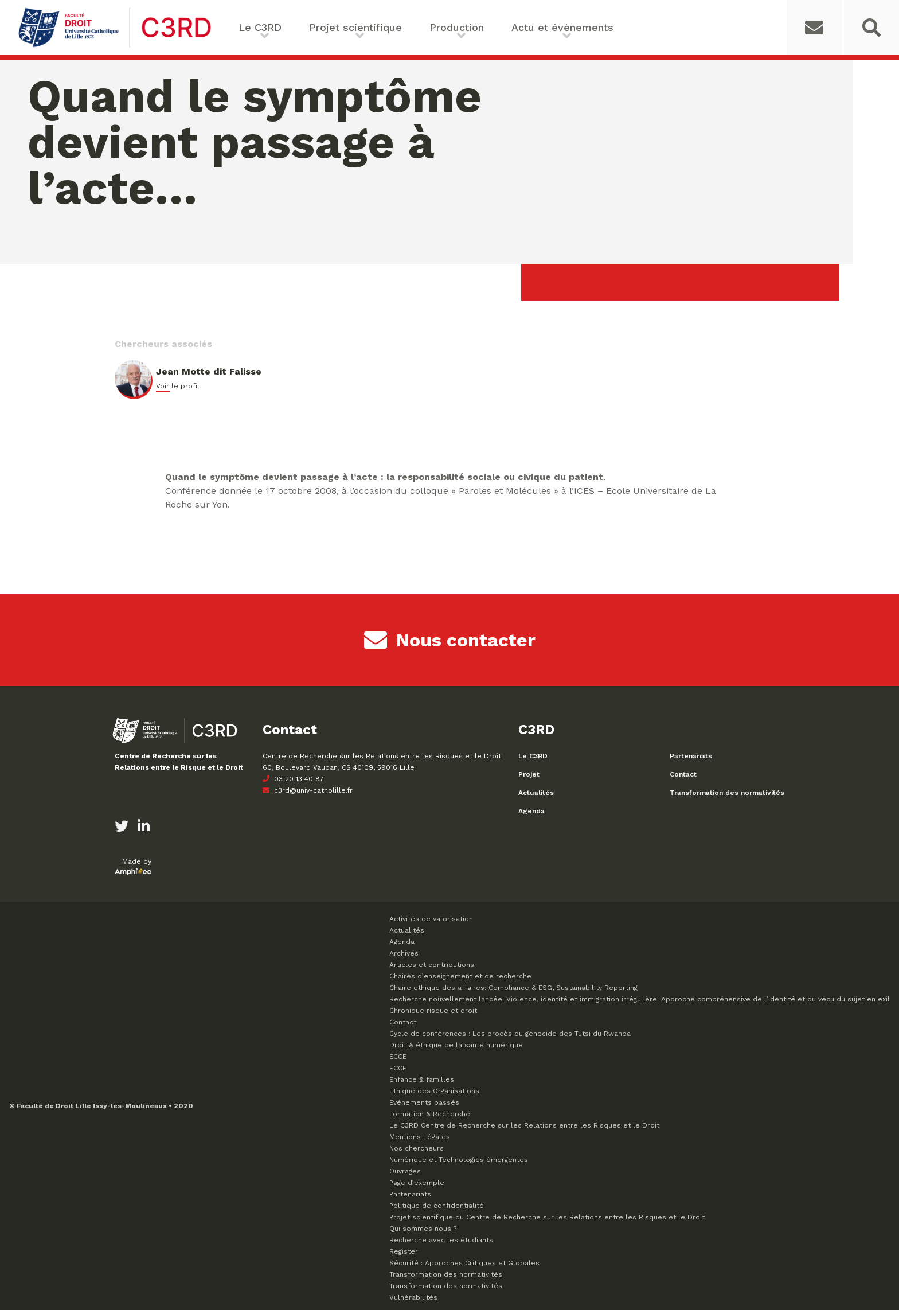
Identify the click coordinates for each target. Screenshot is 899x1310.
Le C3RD (260, 27)
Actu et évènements (562, 27)
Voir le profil (178, 386)
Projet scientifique (355, 27)
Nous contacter (450, 640)
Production (456, 27)
